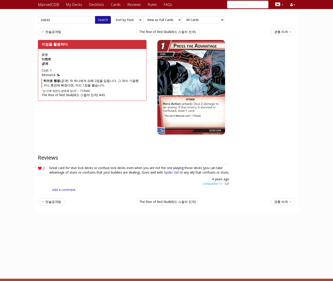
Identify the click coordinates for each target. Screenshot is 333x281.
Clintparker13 (212, 183)
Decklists (96, 4)
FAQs (168, 4)
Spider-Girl (171, 172)
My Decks (74, 4)
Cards (116, 4)
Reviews (134, 4)
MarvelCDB (48, 4)
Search (103, 20)
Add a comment (64, 190)
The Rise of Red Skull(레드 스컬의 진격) (167, 32)
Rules (152, 4)
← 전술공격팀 (51, 32)
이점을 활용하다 (55, 44)
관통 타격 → (283, 32)
